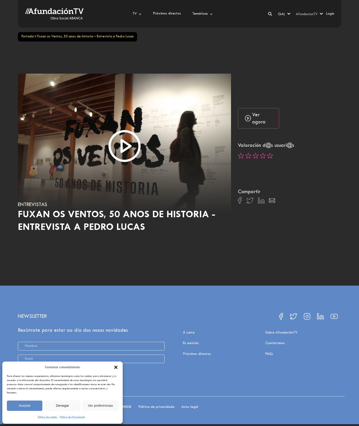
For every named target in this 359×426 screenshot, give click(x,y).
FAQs (269, 354)
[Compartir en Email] (272, 202)
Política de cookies (47, 417)
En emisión (191, 343)
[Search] (270, 14)
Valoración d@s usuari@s (266, 145)
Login (330, 13)
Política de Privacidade (72, 417)
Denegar (62, 405)
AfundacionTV (307, 14)
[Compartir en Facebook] (240, 201)
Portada (27, 36)
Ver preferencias (100, 405)
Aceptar (25, 405)
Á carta (189, 332)
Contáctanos (275, 343)
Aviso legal (189, 407)
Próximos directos (197, 354)
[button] (116, 367)
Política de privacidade (156, 407)
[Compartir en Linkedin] (261, 201)
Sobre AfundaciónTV (281, 332)
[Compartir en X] (249, 202)
